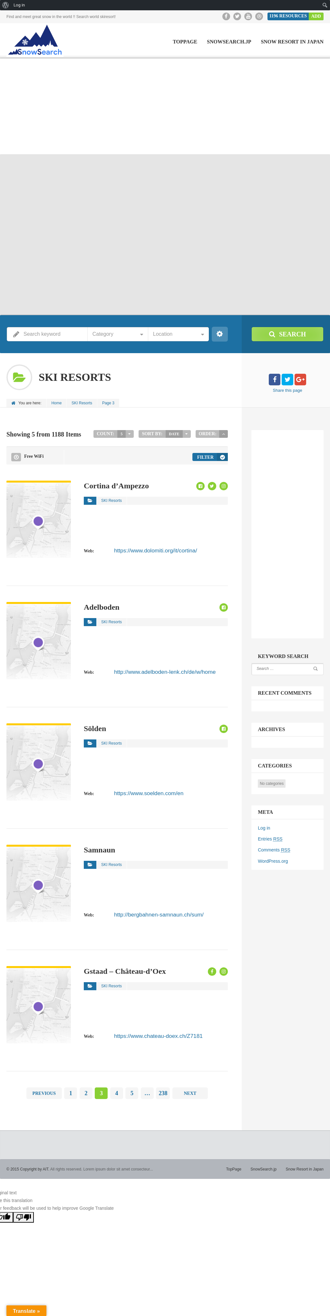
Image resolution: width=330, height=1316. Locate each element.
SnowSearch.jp (229, 41)
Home (57, 403)
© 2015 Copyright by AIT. (27, 1168)
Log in (264, 828)
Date (174, 434)
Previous (44, 1092)
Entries (270, 838)
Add (316, 16)
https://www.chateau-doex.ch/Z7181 (150, 1034)
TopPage (185, 41)
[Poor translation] (23, 1216)
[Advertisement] (165, 106)
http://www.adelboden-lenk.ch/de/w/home (155, 670)
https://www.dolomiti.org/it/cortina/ (147, 549)
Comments (274, 849)
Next (190, 1092)
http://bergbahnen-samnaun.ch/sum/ (150, 913)
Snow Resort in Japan (292, 41)
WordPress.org (273, 860)
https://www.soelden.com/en (142, 791)
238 (163, 1092)
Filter (205, 456)
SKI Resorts (82, 403)
